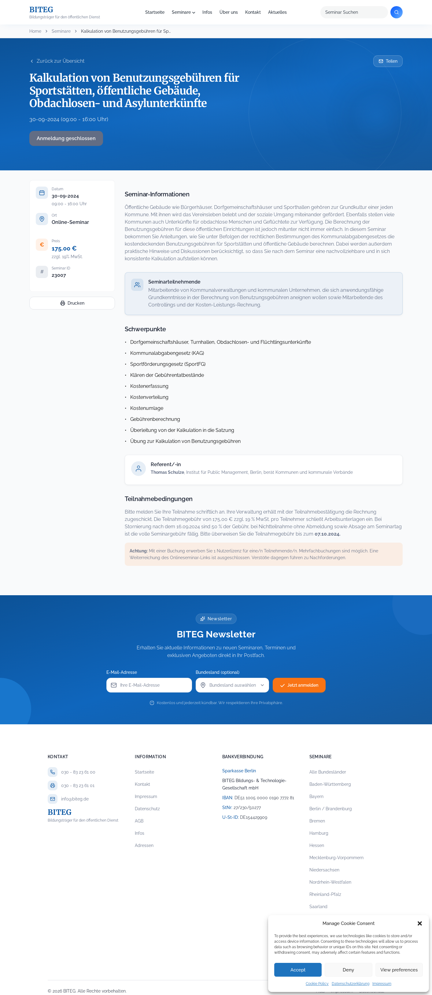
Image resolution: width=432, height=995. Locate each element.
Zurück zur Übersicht (56, 61)
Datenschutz (147, 808)
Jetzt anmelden (299, 685)
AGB (139, 821)
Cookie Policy (317, 984)
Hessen (316, 845)
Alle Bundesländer (327, 772)
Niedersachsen (324, 869)
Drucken (72, 303)
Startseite (154, 12)
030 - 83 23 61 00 (78, 772)
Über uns (229, 12)
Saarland (318, 906)
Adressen (144, 845)
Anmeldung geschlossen (66, 138)
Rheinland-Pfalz (325, 894)
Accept (297, 970)
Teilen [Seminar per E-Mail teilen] (387, 61)
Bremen (317, 821)
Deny (348, 970)
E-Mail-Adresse (121, 672)
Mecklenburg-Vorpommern (336, 857)
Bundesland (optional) (217, 672)
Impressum (381, 984)
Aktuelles (277, 12)
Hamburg (318, 833)
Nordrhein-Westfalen (330, 882)
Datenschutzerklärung (350, 984)
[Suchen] (396, 12)
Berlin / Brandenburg (330, 808)
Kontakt (253, 12)
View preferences (399, 970)
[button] (420, 923)
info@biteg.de (75, 798)
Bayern (316, 796)
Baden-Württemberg (330, 784)
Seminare (181, 12)
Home (35, 31)
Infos (207, 12)
